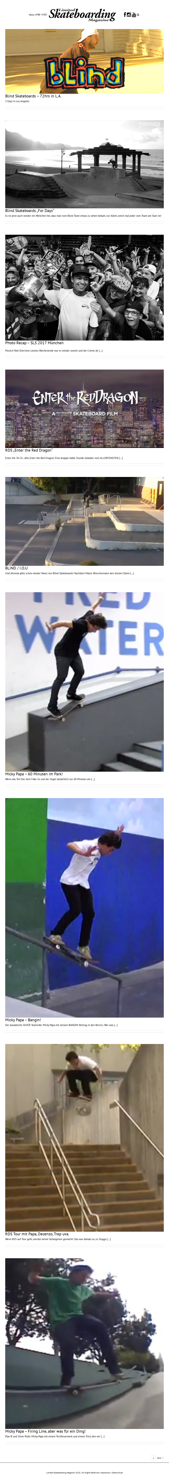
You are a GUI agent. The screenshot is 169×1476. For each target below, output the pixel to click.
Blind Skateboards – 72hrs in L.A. (33, 95)
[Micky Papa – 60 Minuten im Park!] (84, 682)
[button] (138, 14)
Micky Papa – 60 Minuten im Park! (34, 773)
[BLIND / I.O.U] (84, 521)
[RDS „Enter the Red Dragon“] (84, 409)
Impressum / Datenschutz (112, 1472)
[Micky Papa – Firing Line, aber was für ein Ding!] (84, 1343)
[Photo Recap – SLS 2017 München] (84, 288)
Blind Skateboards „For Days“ (29, 210)
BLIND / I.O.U (16, 568)
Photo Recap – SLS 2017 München (34, 342)
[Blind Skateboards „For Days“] (84, 164)
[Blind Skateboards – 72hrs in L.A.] (84, 61)
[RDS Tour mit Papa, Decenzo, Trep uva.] (84, 1138)
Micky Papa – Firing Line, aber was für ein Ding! (45, 1431)
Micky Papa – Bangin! (23, 1019)
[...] (101, 350)
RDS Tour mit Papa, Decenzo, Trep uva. (37, 1233)
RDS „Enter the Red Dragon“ (29, 450)
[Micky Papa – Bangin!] (84, 908)
